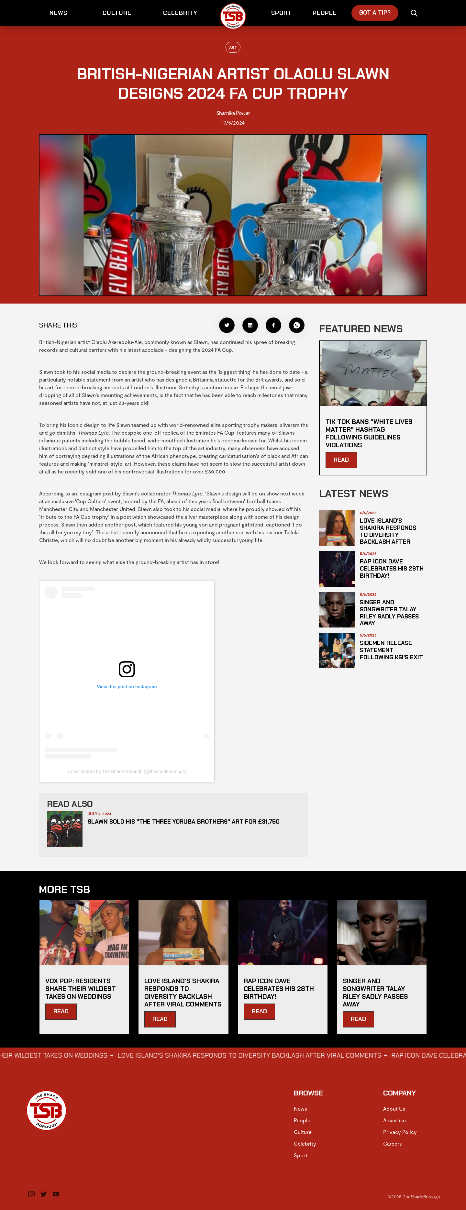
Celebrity (305, 1143)
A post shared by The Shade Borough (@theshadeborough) (127, 771)
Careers (392, 1143)
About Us (394, 1108)
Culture (303, 1132)
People (302, 1120)
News (300, 1108)
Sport (300, 1155)
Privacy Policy (400, 1132)
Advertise (394, 1120)
